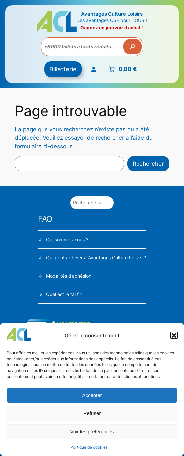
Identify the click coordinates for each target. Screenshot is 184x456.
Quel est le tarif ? (64, 294)
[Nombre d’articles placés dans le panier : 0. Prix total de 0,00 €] (122, 69)
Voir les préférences (92, 431)
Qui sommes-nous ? (67, 239)
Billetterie (63, 69)
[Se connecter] (93, 69)
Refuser (92, 413)
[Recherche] (132, 46)
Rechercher (148, 163)
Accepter (92, 395)
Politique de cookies (88, 447)
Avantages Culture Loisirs (112, 14)
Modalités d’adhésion (68, 276)
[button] (174, 335)
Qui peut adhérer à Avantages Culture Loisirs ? (96, 257)
